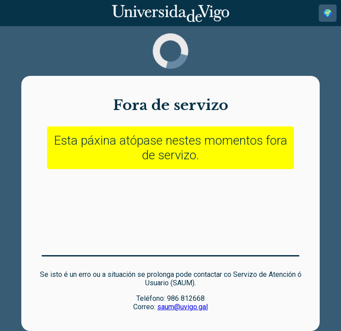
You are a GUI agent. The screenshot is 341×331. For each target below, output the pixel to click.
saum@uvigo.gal (182, 307)
